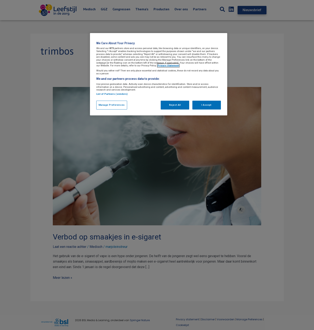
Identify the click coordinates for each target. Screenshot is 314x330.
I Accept (206, 104)
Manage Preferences (112, 104)
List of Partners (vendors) (112, 93)
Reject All (175, 104)
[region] (158, 74)
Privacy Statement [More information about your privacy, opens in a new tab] (168, 65)
